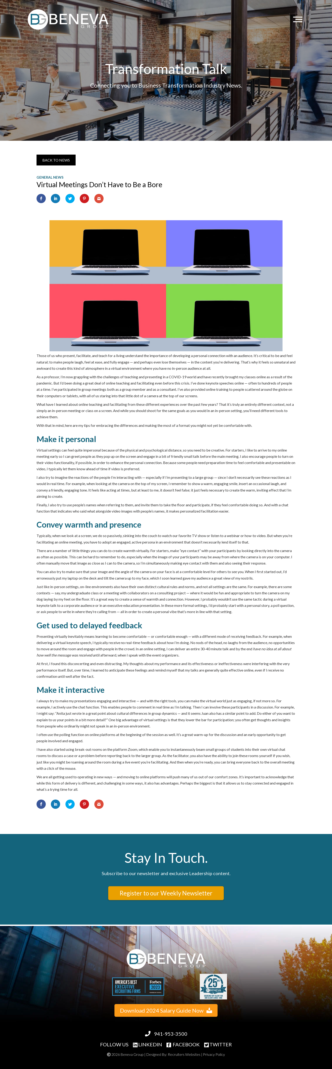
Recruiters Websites (184, 1054)
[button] (56, 160)
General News (50, 177)
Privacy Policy (214, 1054)
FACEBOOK (183, 1044)
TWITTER (218, 1044)
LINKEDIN (147, 1044)
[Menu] (299, 19)
